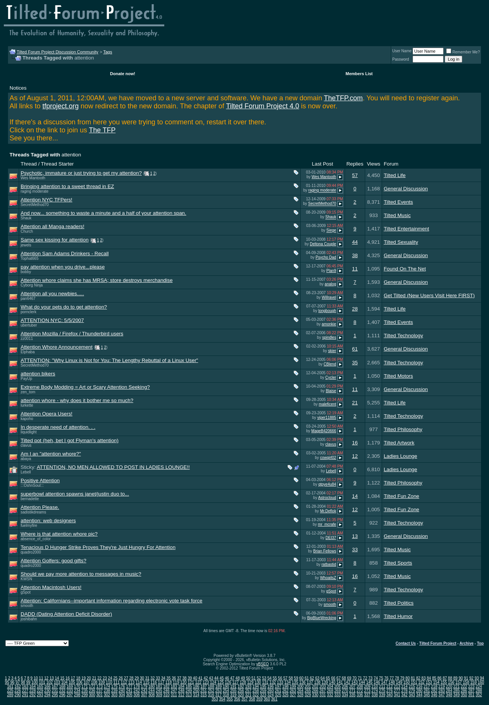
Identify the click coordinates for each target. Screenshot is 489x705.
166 (47, 686)
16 (355, 443)
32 (153, 678)
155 (443, 682)
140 (332, 682)
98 (23, 682)
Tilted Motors (398, 376)
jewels (26, 245)
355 (230, 699)
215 (412, 686)
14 (355, 496)
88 (450, 678)
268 (330, 691)
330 (315, 695)
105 (72, 682)
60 (301, 678)
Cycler (330, 377)
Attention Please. (40, 507)
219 (442, 686)
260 (270, 691)
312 (181, 695)
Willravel (329, 297)
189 (218, 686)
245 (159, 691)
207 (352, 686)
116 (154, 682)
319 (233, 695)
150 (406, 682)
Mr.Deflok (328, 511)
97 (18, 682)
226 (18, 691)
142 (347, 682)
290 (18, 695)
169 (69, 686)
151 (414, 682)
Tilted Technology (403, 335)
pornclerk (28, 312)
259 (263, 691)
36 (174, 678)
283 (442, 691)
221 (456, 686)
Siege (331, 231)
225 (10, 691)
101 (42, 682)
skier (332, 351)
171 (84, 686)
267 (322, 691)
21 (355, 403)
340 (389, 695)
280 (419, 691)
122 (198, 682)
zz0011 (27, 338)
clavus (26, 445)
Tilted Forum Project (437, 643)
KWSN (26, 579)
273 (367, 691)
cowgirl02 (328, 458)
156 (451, 682)
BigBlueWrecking (321, 618)
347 (442, 695)
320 (241, 695)
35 (355, 362)
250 (196, 691)
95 (7, 682)
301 (99, 695)
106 (79, 682)
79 (402, 678)
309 (159, 695)
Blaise (331, 391)
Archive (467, 643)
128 (243, 682)
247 (174, 691)
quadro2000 (31, 552)
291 (25, 695)
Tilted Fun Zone (401, 496)
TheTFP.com (343, 98)
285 (456, 691)
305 (129, 695)
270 (345, 691)
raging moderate (35, 191)
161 (10, 686)
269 (337, 691)
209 (367, 686)
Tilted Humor (398, 616)
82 (418, 678)
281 (427, 691)
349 (456, 695)
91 (466, 678)
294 (47, 695)
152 (421, 682)
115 (146, 682)
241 (129, 691)
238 (107, 691)
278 (404, 691)
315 (204, 695)
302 (107, 695)
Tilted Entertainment (406, 229)
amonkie (329, 324)
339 (382, 695)
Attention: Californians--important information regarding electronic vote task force (111, 601)
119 (176, 682)
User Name (402, 51)
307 (144, 695)
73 (370, 678)
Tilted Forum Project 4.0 (262, 106)
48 (237, 678)
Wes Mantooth (33, 178)
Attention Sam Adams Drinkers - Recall (64, 253)
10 (36, 678)
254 (226, 691)
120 (183, 682)
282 (434, 691)
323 (263, 695)
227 (25, 691)
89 (455, 678)
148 (392, 682)
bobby (26, 272)
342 (404, 695)
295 (55, 695)
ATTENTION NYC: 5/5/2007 (52, 320)
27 (126, 678)
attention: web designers (48, 520)
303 (114, 695)
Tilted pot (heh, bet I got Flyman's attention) (69, 440)
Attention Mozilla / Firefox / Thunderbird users (72, 333)
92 (471, 678)
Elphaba (28, 352)
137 (310, 682)
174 (107, 686)
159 (473, 682)
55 (275, 678)
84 (429, 678)
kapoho (27, 419)
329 (307, 695)
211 (382, 686)
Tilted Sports (398, 563)
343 (412, 695)
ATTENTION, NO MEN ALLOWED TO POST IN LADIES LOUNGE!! (113, 467)
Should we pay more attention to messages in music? (81, 574)
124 (213, 682)
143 (354, 682)
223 (471, 686)
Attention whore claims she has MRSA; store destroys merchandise (97, 280)
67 (339, 678)
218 (434, 686)
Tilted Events (398, 202)
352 (479, 695)
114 (139, 682)
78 (397, 678)
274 (374, 691)
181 (159, 686)
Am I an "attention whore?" (51, 454)
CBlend (330, 364)
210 (374, 686)
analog (330, 284)
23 (105, 678)
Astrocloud (327, 498)
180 (151, 686)
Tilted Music (397, 215)
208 (359, 686)
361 (274, 699)
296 (62, 695)
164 (32, 686)
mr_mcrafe (327, 524)
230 (47, 691)
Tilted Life (394, 175)
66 (333, 678)
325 (278, 695)
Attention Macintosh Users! (51, 587)
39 (190, 678)
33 (355, 549)
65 (328, 678)
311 (174, 695)
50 (248, 678)
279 (412, 691)
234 (77, 691)
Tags (107, 52)
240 (121, 691)
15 (62, 678)
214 (404, 686)
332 (330, 695)
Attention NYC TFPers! (46, 200)
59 (296, 678)
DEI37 (330, 538)
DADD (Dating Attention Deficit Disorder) (66, 614)
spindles (329, 337)
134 (287, 682)
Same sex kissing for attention (55, 240)
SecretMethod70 (35, 205)
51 (253, 678)
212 (389, 686)
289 (10, 695)
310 (166, 695)
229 (40, 691)
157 (458, 682)
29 (136, 678)
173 (99, 686)
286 (464, 691)
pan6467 (28, 298)
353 (215, 699)
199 (293, 686)
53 (264, 678)
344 (419, 695)
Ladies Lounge (400, 456)
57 (355, 175)
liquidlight (29, 432)
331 (322, 695)
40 (195, 678)
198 (285, 686)
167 (55, 686)
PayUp (26, 379)
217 (427, 686)
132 (272, 682)
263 (293, 691)
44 (355, 242)
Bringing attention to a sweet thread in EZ (67, 186)
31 (147, 678)
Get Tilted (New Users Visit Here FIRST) (429, 295)
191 (233, 686)
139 (325, 682)
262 (285, 691)
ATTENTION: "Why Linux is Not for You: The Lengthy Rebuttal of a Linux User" (109, 360)
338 (374, 695)
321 (248, 695)
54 (269, 678)
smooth (27, 606)
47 (232, 678)
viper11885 (326, 417)
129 (250, 682)
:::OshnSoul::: (32, 485)
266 (315, 691)
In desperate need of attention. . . (58, 427)
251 (204, 691)
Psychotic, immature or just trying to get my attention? (81, 173)
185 (189, 686)
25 (115, 678)
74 (376, 678)
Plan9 (331, 271)
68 (344, 678)
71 (360, 678)
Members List (359, 73)
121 (191, 682)
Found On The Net (405, 269)
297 (69, 695)
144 (362, 682)
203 (322, 686)
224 (479, 686)
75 (381, 678)
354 (222, 699)
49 (243, 678)
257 (248, 691)
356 (237, 699)
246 (166, 691)
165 (40, 686)
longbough (327, 311)
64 (323, 678)
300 (92, 695)
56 (280, 678)
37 (179, 678)
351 (471, 695)
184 (181, 686)
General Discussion (406, 189)
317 (218, 695)
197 (278, 686)
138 (317, 682)
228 (32, 691)
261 (278, 691)
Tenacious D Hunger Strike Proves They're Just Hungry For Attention (98, 547)
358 (252, 699)
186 (196, 686)
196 (270, 686)
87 (445, 678)
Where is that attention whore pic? (59, 534)
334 (345, 695)
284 (449, 691)
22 (99, 678)
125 (220, 682)
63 (317, 678)
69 (349, 678)
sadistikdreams (33, 512)
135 (295, 682)
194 (256, 686)
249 (189, 691)
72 (365, 678)
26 (120, 678)
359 (259, 699)
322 (256, 695)
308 (151, 695)
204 (330, 686)
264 (300, 691)
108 (94, 682)
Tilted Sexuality (401, 242)
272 (359, 691)
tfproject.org (60, 106)
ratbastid (329, 564)
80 (407, 678)
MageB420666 (323, 431)
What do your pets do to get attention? (64, 307)
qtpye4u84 (327, 484)
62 (312, 678)
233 (69, 691)
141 (340, 682)
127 (235, 682)
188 (211, 686)
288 (479, 691)
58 (290, 678)
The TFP (102, 130)
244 (151, 691)
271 (352, 691)
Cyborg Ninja (32, 285)
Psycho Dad (326, 257)
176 (121, 686)
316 (211, 695)
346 (434, 695)
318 (226, 695)
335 (352, 695)
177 (129, 686)
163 (25, 686)
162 (18, 686)
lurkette (27, 405)
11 (355, 269)
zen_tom (28, 392)
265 (307, 691)
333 (337, 695)
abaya (26, 459)
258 (256, 691)
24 (110, 678)
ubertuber (29, 325)
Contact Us (406, 643)
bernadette (30, 499)
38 (355, 255)
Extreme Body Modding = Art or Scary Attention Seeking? (85, 387)
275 (382, 691)
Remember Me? (463, 52)
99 (28, 682)
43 (211, 678)
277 (397, 691)
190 (226, 686)
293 (40, 695)
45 (222, 678)
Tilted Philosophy (403, 429)
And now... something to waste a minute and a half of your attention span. (103, 213)
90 (460, 678)
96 (12, 682)
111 (116, 682)
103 (57, 682)
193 (248, 686)
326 (285, 695)
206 (345, 686)
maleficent (327, 404)
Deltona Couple (323, 244)
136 (302, 682)
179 (144, 686)
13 (355, 536)
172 (92, 686)
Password (400, 59)
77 (392, 678)
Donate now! (122, 73)
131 (265, 682)
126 (228, 682)
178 (136, 686)
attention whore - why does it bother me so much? (77, 400)
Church (27, 231)
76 (386, 678)
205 (337, 686)
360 (267, 699)
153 (429, 682)
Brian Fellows (324, 551)
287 (471, 691)
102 (49, 682)
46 (227, 678)
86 (439, 678)
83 (423, 678)
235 (84, 691)
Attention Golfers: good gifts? (53, 560)
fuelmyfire (29, 525)
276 (389, 691)
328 (300, 695)
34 (163, 678)
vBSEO (262, 664)
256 (241, 691)
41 (200, 678)
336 (359, 695)
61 (355, 349)
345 (427, 695)
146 (377, 682)
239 (114, 691)
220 (449, 686)
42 (206, 678)
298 (77, 695)
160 (481, 682)
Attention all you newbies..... (52, 293)
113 (131, 682)
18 (78, 678)
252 (211, 691)
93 (476, 678)
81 (413, 678)
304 (121, 695)
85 (434, 678)
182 (166, 686)
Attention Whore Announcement (56, 347)
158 (466, 682)
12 (355, 456)
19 (83, 678)
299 (84, 695)
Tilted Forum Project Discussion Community (58, 52)
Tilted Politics (398, 603)
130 (257, 682)
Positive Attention (40, 480)
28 (355, 309)
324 (270, 695)
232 (62, 691)
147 (384, 682)
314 (196, 695)
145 (369, 682)
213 (397, 686)
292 (32, 695)
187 (204, 686)
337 (367, 695)
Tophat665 (30, 258)
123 (205, 682)
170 (77, 686)
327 (293, 695)
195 (263, 686)
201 (307, 686)
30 (142, 678)
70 (354, 678)
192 (241, 686)
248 (181, 691)
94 (482, 678)
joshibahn (29, 619)
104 (64, 682)
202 (315, 686)
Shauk (26, 218)
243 (144, 691)
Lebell (26, 472)
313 (189, 695)
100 (34, 682)
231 (55, 691)
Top (480, 643)
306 (136, 695)
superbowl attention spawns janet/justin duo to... (75, 494)
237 (99, 691)
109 (102, 682)
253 (218, 691)
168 (62, 686)
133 (280, 682)
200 (300, 686)
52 (259, 678)
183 (174, 686)
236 (92, 691)
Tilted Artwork (399, 443)
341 (397, 695)
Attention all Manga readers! (52, 226)
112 (124, 682)
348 (449, 695)
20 (89, 678)
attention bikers (38, 374)
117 (161, 682)
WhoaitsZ (328, 578)
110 (109, 682)
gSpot (26, 592)
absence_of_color (36, 539)
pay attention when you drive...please (63, 267)
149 (399, 682)
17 (73, 678)
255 (233, 691)
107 (87, 682)
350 (464, 695)
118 (168, 682)
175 (114, 686)
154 (436, 682)
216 (419, 686)
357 (244, 699)
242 (136, 691)
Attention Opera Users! (47, 414)
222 (464, 686)
